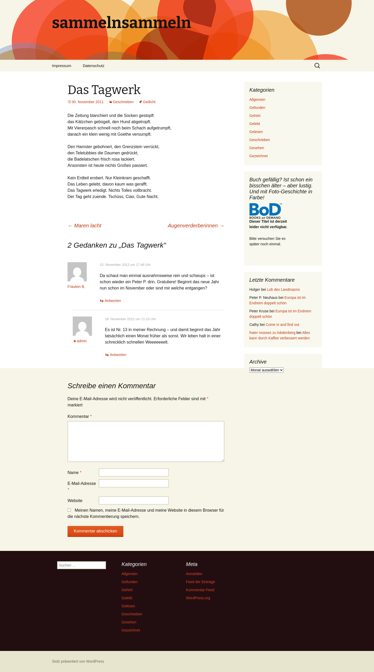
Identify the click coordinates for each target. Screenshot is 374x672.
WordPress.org (198, 598)
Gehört (255, 116)
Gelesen (256, 132)
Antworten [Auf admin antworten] (118, 355)
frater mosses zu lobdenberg (272, 333)
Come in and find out (282, 324)
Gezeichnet (258, 156)
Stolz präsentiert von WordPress (78, 661)
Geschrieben (123, 102)
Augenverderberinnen (196, 225)
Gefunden (257, 108)
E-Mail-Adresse (82, 486)
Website (75, 500)
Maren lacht (84, 225)
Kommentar (80, 416)
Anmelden (194, 574)
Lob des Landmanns (283, 289)
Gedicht (149, 102)
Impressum (61, 65)
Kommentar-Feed (200, 590)
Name (74, 472)
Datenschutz (93, 65)
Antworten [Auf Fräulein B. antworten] (113, 301)
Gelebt (254, 124)
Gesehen (256, 148)
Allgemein (257, 99)
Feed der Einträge (200, 582)
